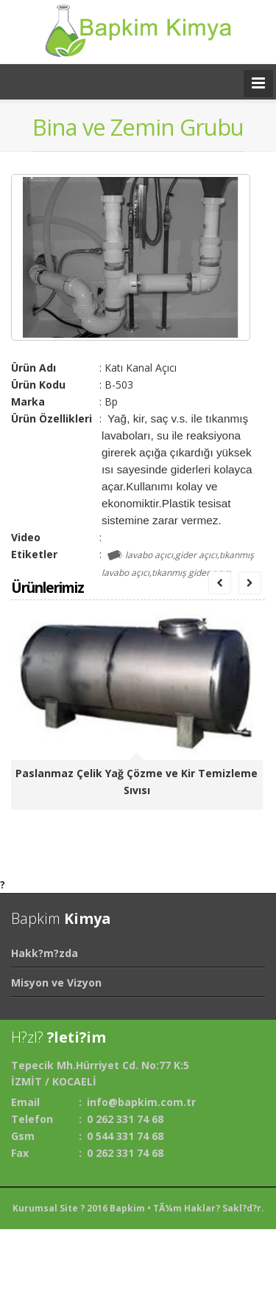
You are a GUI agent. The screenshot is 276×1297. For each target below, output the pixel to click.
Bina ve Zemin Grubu (138, 126)
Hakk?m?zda (44, 953)
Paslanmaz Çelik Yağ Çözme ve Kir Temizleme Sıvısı (136, 781)
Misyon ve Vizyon (56, 983)
